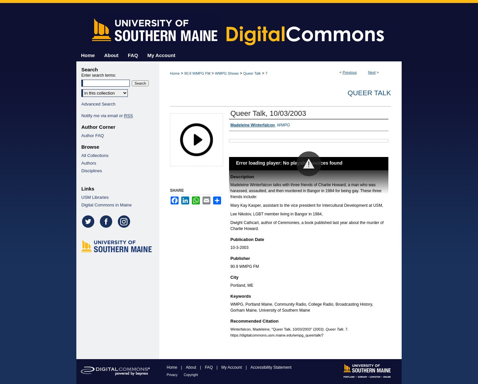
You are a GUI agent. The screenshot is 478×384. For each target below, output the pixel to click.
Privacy (173, 375)
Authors (88, 163)
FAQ (209, 367)
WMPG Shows (227, 73)
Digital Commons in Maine (106, 204)
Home (175, 73)
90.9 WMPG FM (197, 73)
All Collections (95, 155)
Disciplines (91, 170)
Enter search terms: (98, 75)
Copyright (191, 375)
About (192, 367)
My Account (232, 367)
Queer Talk (252, 73)
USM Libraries (95, 197)
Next (372, 72)
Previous (350, 72)
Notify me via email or (107, 115)
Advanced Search (98, 104)
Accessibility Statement (271, 367)
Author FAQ (92, 135)
